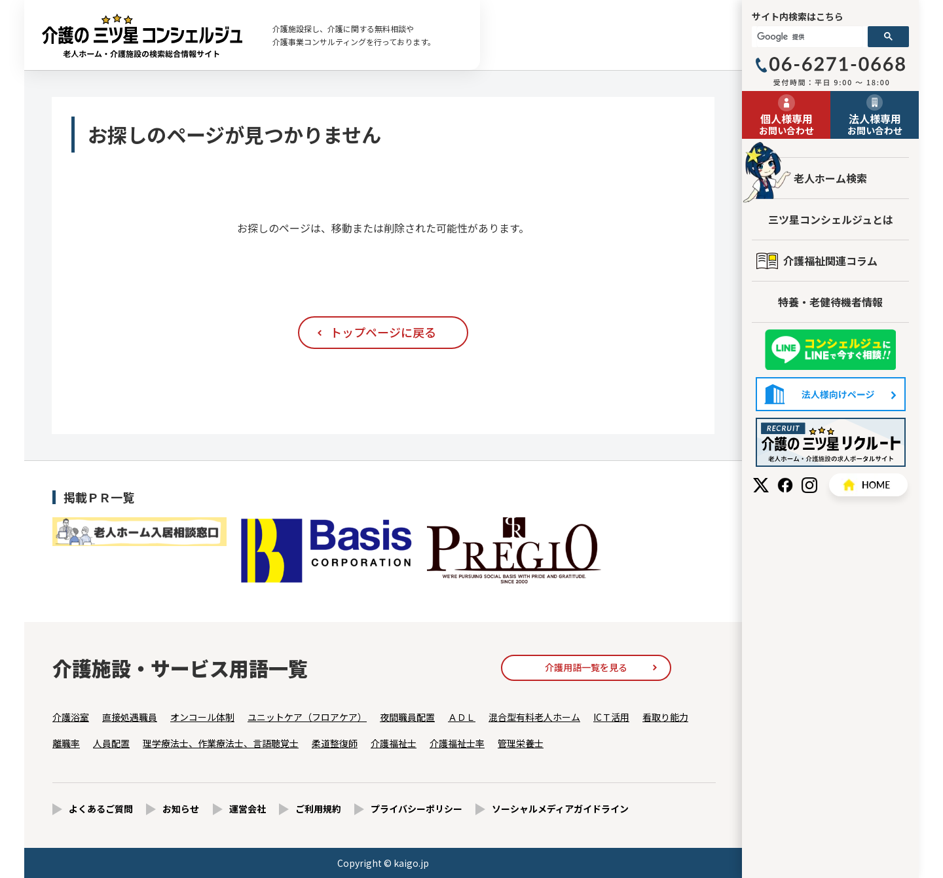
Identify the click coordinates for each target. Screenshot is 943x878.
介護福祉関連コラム (830, 260)
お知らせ (180, 808)
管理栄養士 (521, 743)
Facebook (785, 485)
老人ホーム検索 (830, 178)
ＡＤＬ (461, 716)
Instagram (809, 485)
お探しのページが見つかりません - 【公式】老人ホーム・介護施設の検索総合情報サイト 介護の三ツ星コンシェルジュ (142, 35)
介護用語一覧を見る (586, 667)
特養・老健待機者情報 (830, 302)
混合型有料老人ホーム (534, 716)
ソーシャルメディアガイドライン (560, 808)
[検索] (809, 36)
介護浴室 (70, 716)
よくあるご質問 (101, 808)
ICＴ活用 (611, 716)
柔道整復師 (335, 743)
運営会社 (247, 808)
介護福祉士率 (457, 743)
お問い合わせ (786, 124)
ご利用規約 (318, 808)
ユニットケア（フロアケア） (307, 716)
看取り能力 (665, 716)
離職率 (66, 743)
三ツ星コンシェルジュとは (830, 219)
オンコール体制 (202, 716)
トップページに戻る (383, 331)
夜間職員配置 (407, 716)
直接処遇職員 (129, 716)
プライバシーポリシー (416, 808)
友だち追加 (830, 350)
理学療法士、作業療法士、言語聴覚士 (221, 743)
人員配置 (111, 743)
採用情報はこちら (831, 442)
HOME (868, 484)
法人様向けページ (831, 394)
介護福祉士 (393, 743)
